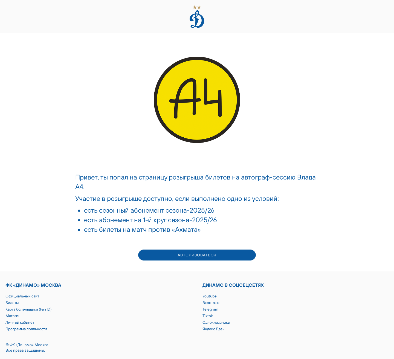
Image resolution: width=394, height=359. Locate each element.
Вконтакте (211, 302)
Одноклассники (216, 322)
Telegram (210, 309)
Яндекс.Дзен (213, 329)
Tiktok (207, 316)
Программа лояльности (26, 329)
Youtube (209, 296)
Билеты (12, 302)
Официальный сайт (22, 296)
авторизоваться (197, 255)
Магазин (13, 316)
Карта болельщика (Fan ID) (28, 309)
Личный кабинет (19, 322)
